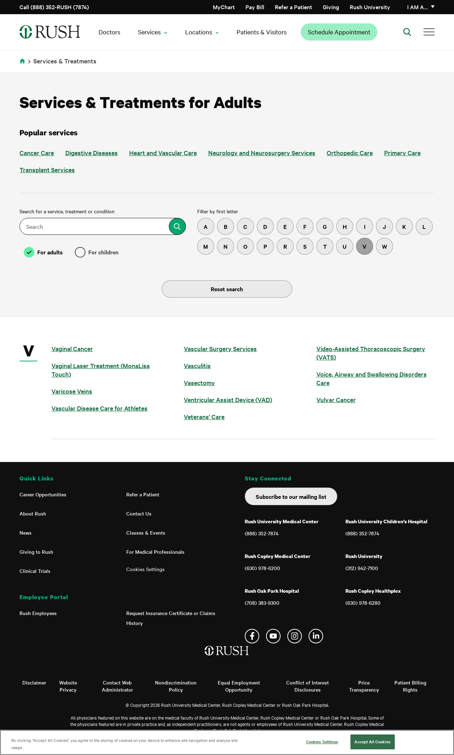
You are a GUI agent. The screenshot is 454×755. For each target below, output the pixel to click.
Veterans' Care (204, 416)
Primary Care (402, 152)
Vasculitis (197, 365)
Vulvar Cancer (336, 399)
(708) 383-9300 (262, 602)
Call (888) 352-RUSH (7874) (54, 7)
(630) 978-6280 (363, 602)
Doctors (109, 32)
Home (24, 65)
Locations (198, 32)
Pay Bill (254, 7)
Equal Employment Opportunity (239, 686)
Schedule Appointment (339, 32)
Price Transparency (364, 686)
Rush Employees (38, 612)
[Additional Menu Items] (428, 31)
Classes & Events (145, 532)
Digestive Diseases (91, 152)
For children (103, 252)
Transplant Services (47, 169)
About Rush (33, 513)
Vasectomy (199, 382)
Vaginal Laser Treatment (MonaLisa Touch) (100, 369)
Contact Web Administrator (117, 686)
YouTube (273, 636)
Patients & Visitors (262, 32)
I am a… (417, 7)
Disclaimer (34, 682)
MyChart (224, 7)
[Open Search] (407, 31)
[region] (227, 742)
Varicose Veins (71, 391)
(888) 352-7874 (261, 533)
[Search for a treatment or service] (177, 226)
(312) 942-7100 (361, 567)
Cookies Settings (145, 569)
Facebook (252, 636)
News (26, 532)
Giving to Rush (36, 551)
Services (149, 32)
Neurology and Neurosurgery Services (261, 152)
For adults (50, 252)
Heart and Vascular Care (163, 152)
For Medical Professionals (155, 551)
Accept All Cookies (372, 741)
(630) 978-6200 (262, 567)
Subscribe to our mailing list (291, 496)
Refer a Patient (293, 7)
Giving (331, 7)
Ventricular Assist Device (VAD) (228, 399)
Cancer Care (37, 152)
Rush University (370, 7)
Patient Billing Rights (410, 686)
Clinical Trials (35, 570)
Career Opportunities (43, 494)
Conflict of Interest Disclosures (307, 686)
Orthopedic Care (350, 152)
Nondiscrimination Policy (175, 686)
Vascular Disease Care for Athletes (99, 408)
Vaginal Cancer (72, 348)
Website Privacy (68, 686)
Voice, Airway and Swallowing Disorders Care (371, 378)
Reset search (227, 289)
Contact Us (138, 513)
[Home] (227, 657)
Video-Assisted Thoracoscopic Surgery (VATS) (370, 352)
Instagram (294, 636)
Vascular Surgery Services (220, 348)
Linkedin (316, 636)
